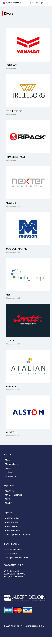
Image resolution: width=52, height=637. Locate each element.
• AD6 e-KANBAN (11, 522)
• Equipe (7, 468)
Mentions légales (30, 626)
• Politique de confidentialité (16, 557)
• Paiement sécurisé (13, 549)
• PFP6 (7, 499)
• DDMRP (8, 503)
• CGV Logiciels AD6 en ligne (17, 534)
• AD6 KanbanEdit (12, 518)
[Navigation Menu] (48, 3)
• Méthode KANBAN (13, 495)
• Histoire (8, 472)
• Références (10, 476)
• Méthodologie (11, 464)
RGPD (41, 626)
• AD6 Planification (12, 530)
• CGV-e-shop (10, 553)
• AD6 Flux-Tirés (11, 526)
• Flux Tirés (9, 491)
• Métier (7, 460)
